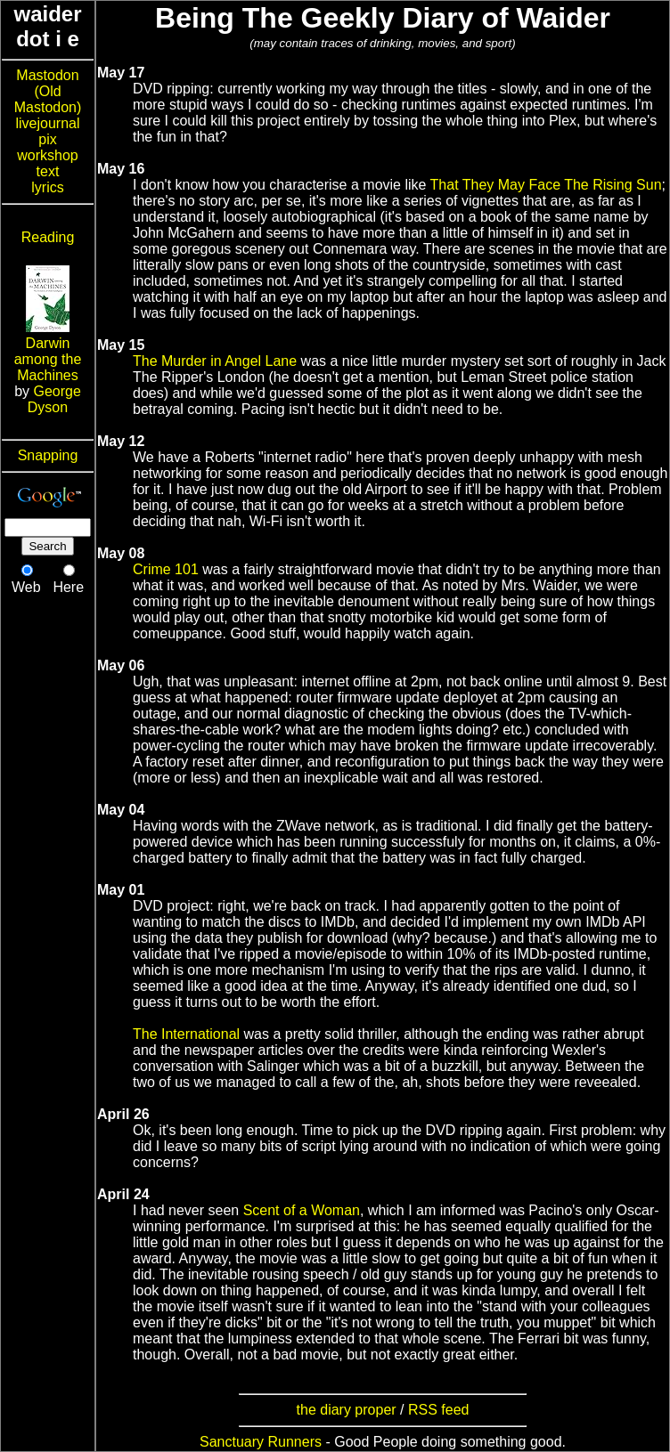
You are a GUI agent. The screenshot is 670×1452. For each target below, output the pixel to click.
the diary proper (346, 1409)
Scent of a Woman (301, 1210)
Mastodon (47, 75)
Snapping (48, 455)
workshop (47, 155)
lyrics (47, 187)
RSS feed (438, 1409)
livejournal (47, 123)
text (48, 171)
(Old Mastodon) (48, 99)
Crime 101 (166, 569)
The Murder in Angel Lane (215, 361)
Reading (48, 237)
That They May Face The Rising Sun (546, 184)
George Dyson (54, 399)
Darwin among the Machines (48, 359)
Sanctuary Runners (261, 1441)
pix (47, 139)
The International (186, 1034)
